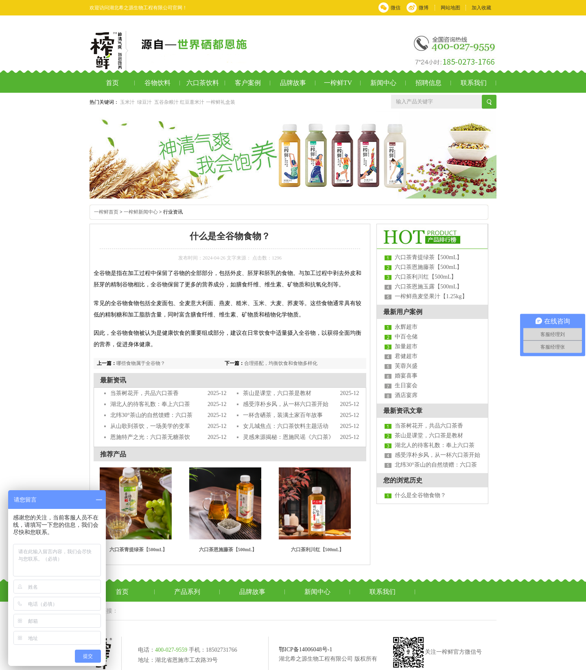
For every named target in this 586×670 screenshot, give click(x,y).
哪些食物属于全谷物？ (140, 363)
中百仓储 (406, 337)
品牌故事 (293, 82)
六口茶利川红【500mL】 (317, 549)
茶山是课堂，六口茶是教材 (277, 393)
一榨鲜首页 (106, 212)
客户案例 (248, 82)
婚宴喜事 (406, 376)
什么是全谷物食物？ (420, 495)
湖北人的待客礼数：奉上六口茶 (150, 404)
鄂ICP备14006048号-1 (305, 649)
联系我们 (474, 82)
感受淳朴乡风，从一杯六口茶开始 (285, 404)
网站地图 (450, 8)
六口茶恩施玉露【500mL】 (428, 287)
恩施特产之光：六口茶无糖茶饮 (150, 437)
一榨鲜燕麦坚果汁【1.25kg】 (431, 296)
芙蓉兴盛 (406, 366)
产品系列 (187, 591)
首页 (112, 82)
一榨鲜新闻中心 (141, 212)
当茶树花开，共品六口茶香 (144, 393)
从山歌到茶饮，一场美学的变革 (150, 426)
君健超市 (406, 356)
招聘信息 (428, 82)
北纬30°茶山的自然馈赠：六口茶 (151, 415)
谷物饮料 (157, 82)
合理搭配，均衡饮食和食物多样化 (280, 363)
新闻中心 (383, 82)
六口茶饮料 (202, 82)
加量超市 (406, 346)
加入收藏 (481, 8)
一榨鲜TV (338, 82)
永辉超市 (406, 327)
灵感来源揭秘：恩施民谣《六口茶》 (288, 437)
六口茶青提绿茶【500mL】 (138, 549)
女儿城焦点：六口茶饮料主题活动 (285, 426)
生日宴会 (406, 385)
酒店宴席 (406, 395)
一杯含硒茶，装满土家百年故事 (283, 415)
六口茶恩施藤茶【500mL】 (228, 549)
